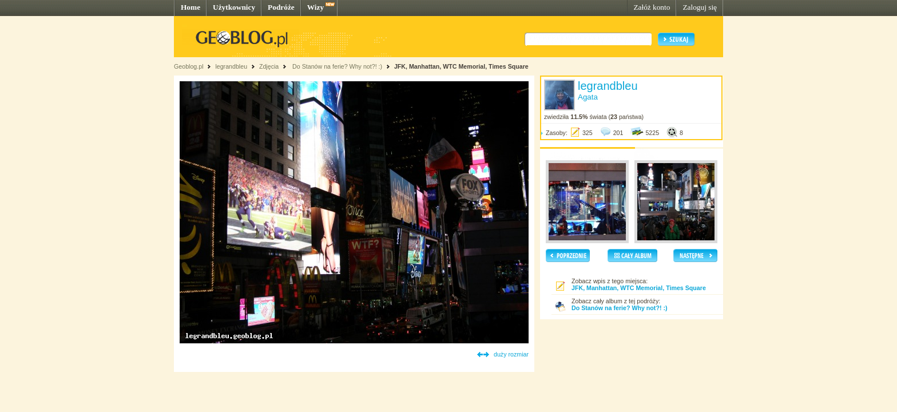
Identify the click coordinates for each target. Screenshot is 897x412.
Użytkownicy (234, 7)
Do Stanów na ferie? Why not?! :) (336, 66)
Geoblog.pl (189, 66)
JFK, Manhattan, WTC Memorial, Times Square (461, 66)
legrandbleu (231, 66)
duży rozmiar (511, 354)
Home (190, 7)
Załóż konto (651, 7)
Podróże (281, 7)
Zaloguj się (699, 7)
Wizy (315, 7)
